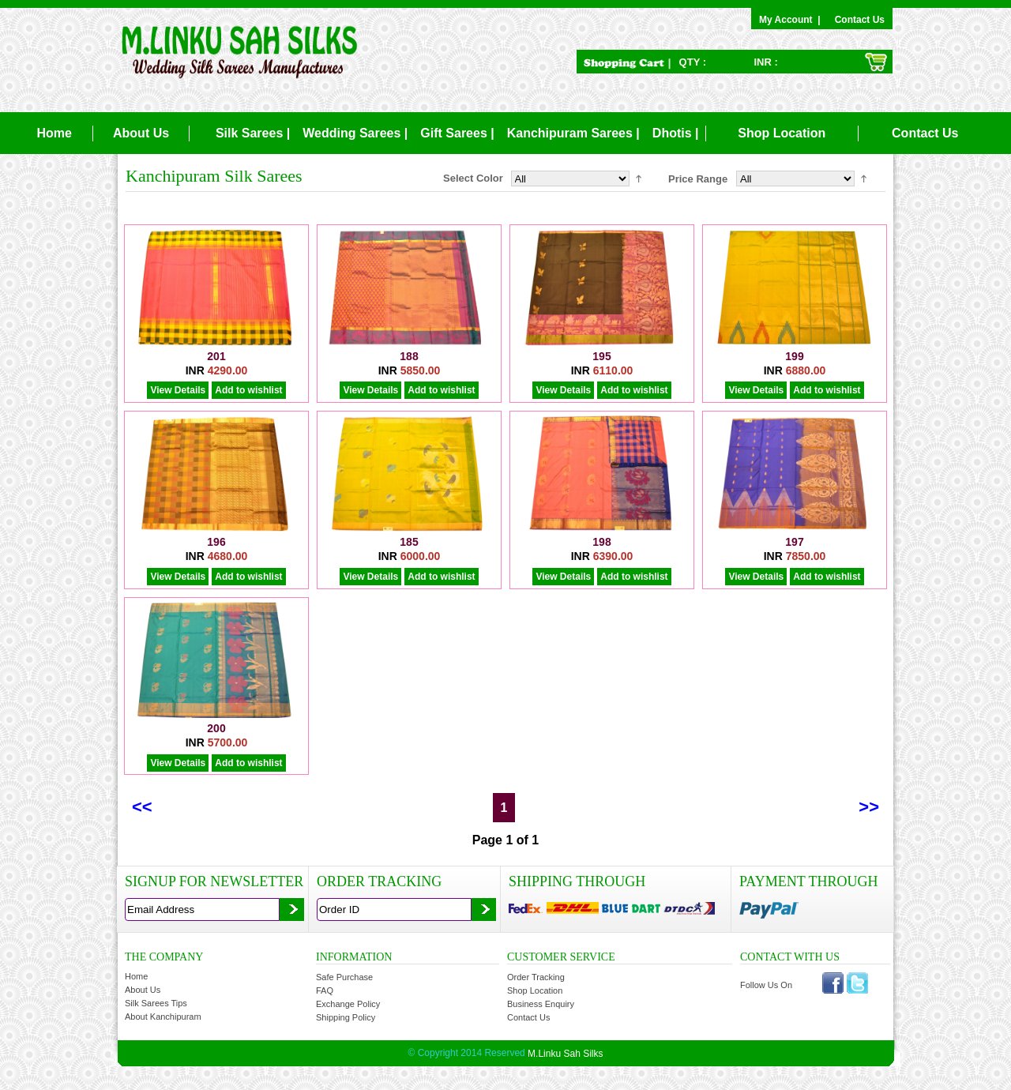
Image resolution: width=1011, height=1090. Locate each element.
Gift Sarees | (457, 133)
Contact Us (860, 19)
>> (869, 807)
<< (142, 807)
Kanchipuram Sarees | (573, 133)
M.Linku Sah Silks (565, 1053)
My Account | (792, 19)
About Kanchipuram (163, 1016)
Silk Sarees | (253, 133)
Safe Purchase (344, 977)
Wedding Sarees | (355, 133)
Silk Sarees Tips (156, 1003)
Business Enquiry (540, 1004)
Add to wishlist (248, 390)
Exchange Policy (348, 1004)
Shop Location (781, 133)
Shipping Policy (345, 1017)
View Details (177, 390)
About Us (141, 133)
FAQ (324, 990)
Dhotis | (675, 133)
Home (53, 133)
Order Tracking (536, 977)
